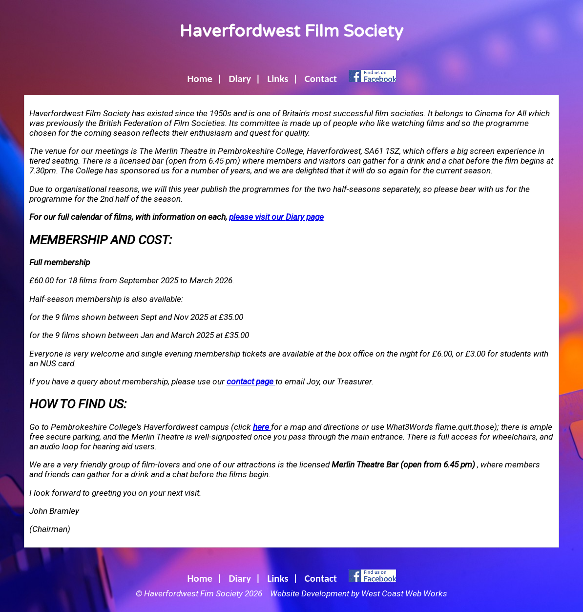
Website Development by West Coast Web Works (358, 593)
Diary (240, 78)
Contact (321, 78)
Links (277, 78)
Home (199, 78)
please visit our (276, 217)
